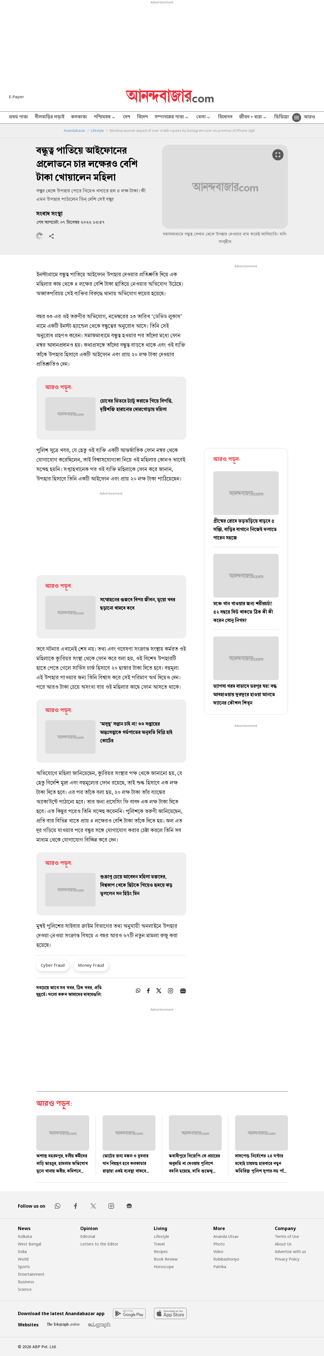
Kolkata (25, 1236)
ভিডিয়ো (281, 117)
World (23, 1259)
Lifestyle (97, 130)
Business (26, 1281)
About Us (283, 1244)
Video (218, 1251)
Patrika (219, 1266)
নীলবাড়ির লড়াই (49, 117)
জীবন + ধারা (253, 118)
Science (25, 1289)
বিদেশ (142, 117)
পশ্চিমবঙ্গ (105, 118)
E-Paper (16, 96)
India (22, 1251)
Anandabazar (74, 130)
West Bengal (29, 1244)
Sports (24, 1266)
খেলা (203, 118)
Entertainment (31, 1274)
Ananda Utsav (225, 1236)
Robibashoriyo (226, 1259)
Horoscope (164, 1266)
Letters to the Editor (99, 1244)
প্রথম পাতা (18, 117)
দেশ (126, 117)
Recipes (161, 1251)
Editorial (87, 1236)
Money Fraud (91, 965)
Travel (159, 1244)
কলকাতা (79, 117)
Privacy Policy (287, 1259)
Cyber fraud (53, 965)
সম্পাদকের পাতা (172, 118)
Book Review (166, 1259)
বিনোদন (225, 117)
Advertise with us (290, 1251)
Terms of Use (287, 1236)
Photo (219, 1244)
